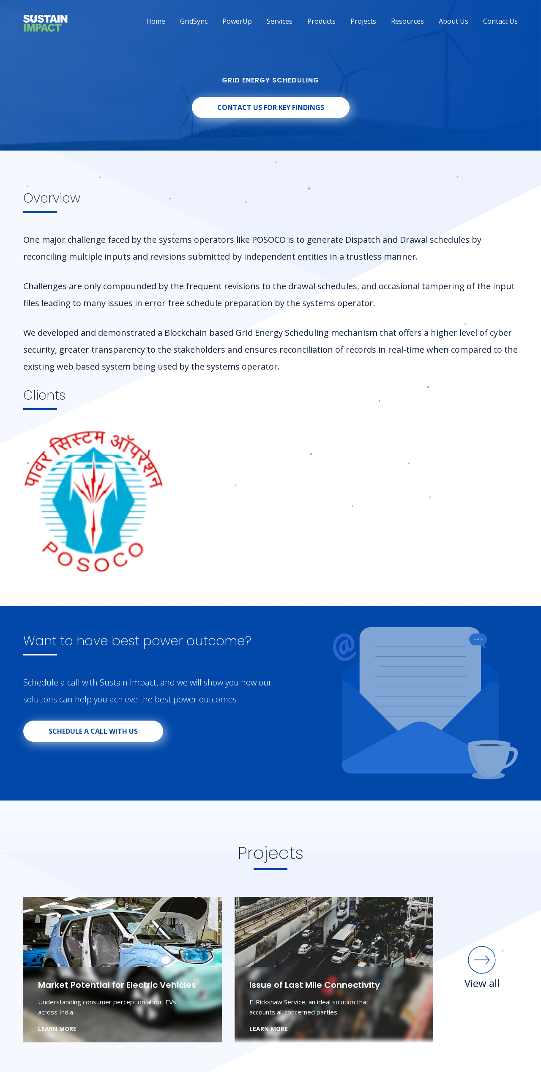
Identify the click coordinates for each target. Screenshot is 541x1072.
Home (155, 21)
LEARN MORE (57, 1029)
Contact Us (500, 21)
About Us (453, 21)
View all (482, 967)
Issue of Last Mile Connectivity (314, 984)
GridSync (194, 21)
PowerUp (237, 21)
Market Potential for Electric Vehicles (117, 984)
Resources (407, 21)
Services (279, 21)
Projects (363, 21)
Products (321, 21)
